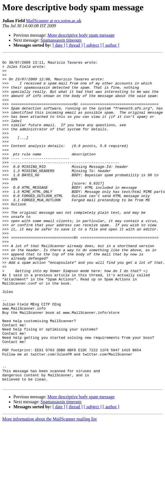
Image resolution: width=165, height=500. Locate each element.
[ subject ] (93, 45)
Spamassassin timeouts (61, 40)
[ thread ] (74, 45)
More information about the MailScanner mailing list (49, 484)
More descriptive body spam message (81, 35)
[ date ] (59, 45)
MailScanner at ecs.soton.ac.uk (53, 20)
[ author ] (111, 45)
